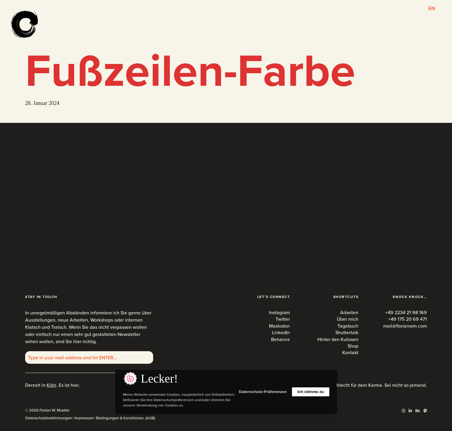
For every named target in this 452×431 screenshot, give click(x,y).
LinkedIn (281, 332)
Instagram (279, 312)
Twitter (283, 319)
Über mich (347, 319)
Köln (51, 385)
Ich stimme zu (310, 391)
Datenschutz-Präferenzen (263, 391)
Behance (280, 339)
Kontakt (350, 352)
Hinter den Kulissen (337, 339)
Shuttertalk (346, 332)
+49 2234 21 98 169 (406, 312)
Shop (353, 346)
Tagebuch (347, 326)
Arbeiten (349, 312)
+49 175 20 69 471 (407, 319)
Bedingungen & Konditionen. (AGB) (125, 418)
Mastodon (279, 326)
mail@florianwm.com (405, 326)
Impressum (83, 418)
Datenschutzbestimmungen (48, 418)
